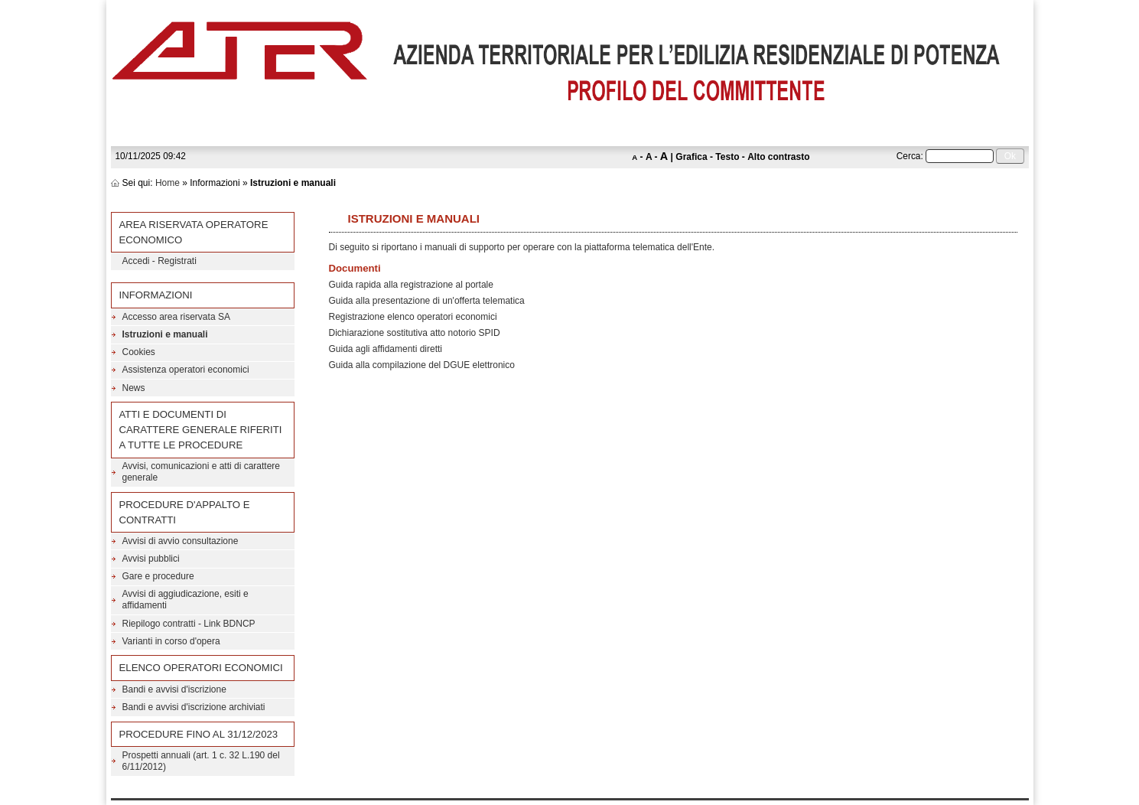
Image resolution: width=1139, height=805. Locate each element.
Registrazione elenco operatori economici (413, 316)
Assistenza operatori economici (185, 369)
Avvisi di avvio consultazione (180, 541)
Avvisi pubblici (151, 558)
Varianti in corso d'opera (171, 641)
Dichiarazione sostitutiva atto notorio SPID (414, 333)
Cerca (909, 156)
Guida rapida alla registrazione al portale (411, 284)
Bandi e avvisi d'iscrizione (174, 689)
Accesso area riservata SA (176, 316)
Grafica (691, 157)
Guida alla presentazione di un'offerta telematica (427, 300)
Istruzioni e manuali (165, 334)
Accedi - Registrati (159, 261)
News (133, 388)
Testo (727, 157)
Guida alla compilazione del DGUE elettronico (422, 365)
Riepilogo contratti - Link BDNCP (188, 623)
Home (167, 183)
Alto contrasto (778, 157)
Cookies (138, 352)
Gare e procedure (158, 576)
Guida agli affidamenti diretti (386, 349)
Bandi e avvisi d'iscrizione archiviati (193, 707)
